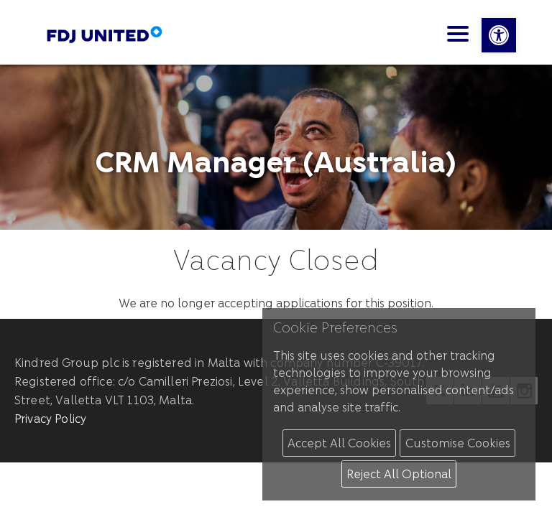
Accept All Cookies (339, 443)
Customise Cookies (457, 443)
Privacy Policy (50, 418)
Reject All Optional (398, 473)
